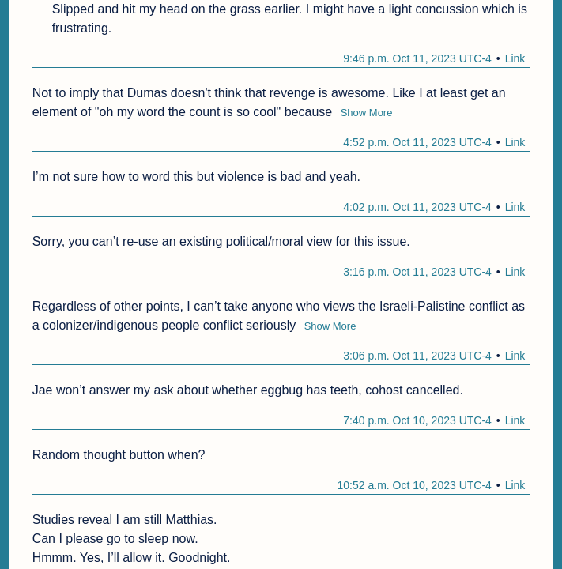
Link (515, 58)
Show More (367, 113)
